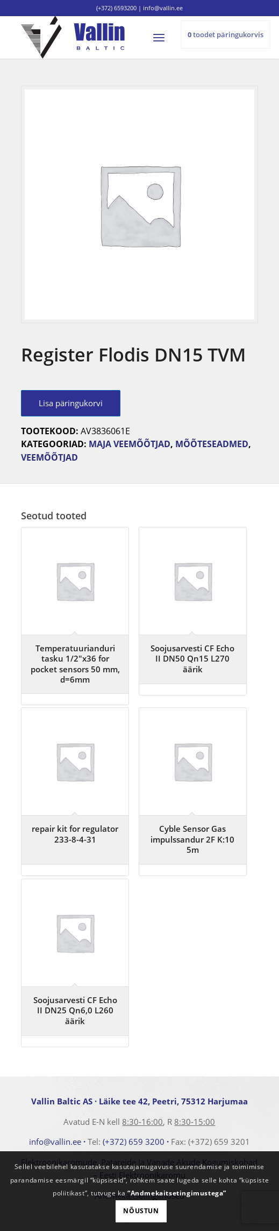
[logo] (116, 37)
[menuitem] (163, 37)
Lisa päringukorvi (71, 403)
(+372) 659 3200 (133, 1141)
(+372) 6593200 (116, 8)
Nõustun (141, 1210)
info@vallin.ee (55, 1141)
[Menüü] (163, 37)
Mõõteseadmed (211, 444)
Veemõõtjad (49, 457)
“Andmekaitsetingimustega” (176, 1193)
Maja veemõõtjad (129, 444)
